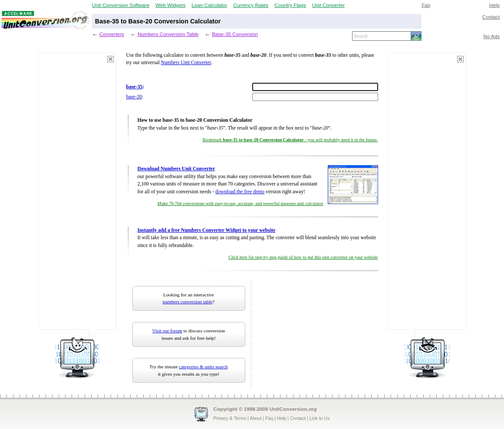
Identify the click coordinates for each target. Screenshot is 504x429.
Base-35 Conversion (235, 34)
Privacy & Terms (230, 418)
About (255, 418)
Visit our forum (167, 330)
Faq (426, 5)
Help (494, 5)
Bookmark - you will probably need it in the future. (290, 139)
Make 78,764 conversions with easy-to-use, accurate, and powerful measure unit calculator (240, 203)
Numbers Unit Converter (186, 62)
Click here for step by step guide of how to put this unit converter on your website (303, 257)
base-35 (134, 87)
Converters (111, 34)
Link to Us (320, 418)
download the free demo (239, 192)
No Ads (491, 36)
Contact (491, 17)
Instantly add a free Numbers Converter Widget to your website (207, 230)
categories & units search (203, 366)
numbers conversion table (188, 301)
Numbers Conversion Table (168, 34)
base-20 (134, 97)
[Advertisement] (77, 195)
